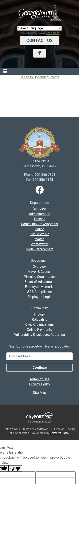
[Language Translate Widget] (39, 28)
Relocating (39, 320)
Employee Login (39, 297)
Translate (49, 33)
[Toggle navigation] (5, 71)
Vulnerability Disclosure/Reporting (39, 335)
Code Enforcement (39, 249)
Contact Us (39, 40)
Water (39, 239)
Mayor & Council (39, 272)
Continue (39, 368)
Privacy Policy (39, 384)
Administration (39, 214)
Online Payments (39, 330)
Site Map (39, 393)
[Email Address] (39, 356)
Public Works (39, 234)
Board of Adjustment (39, 282)
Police (39, 229)
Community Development (39, 224)
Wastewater (39, 244)
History (39, 314)
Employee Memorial (39, 287)
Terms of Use (39, 379)
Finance (39, 219)
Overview (40, 209)
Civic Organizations (39, 325)
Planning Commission (40, 277)
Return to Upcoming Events (39, 77)
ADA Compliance (39, 292)
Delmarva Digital (59, 432)
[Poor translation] (15, 468)
